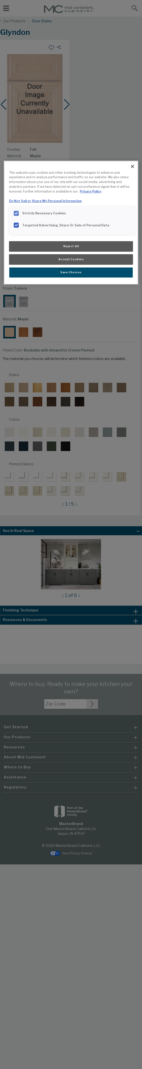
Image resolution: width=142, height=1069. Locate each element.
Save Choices (71, 272)
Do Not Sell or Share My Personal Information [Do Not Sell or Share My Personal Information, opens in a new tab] (45, 201)
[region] (71, 222)
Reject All (71, 246)
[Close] (132, 166)
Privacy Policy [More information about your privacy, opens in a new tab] (90, 191)
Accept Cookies (71, 259)
